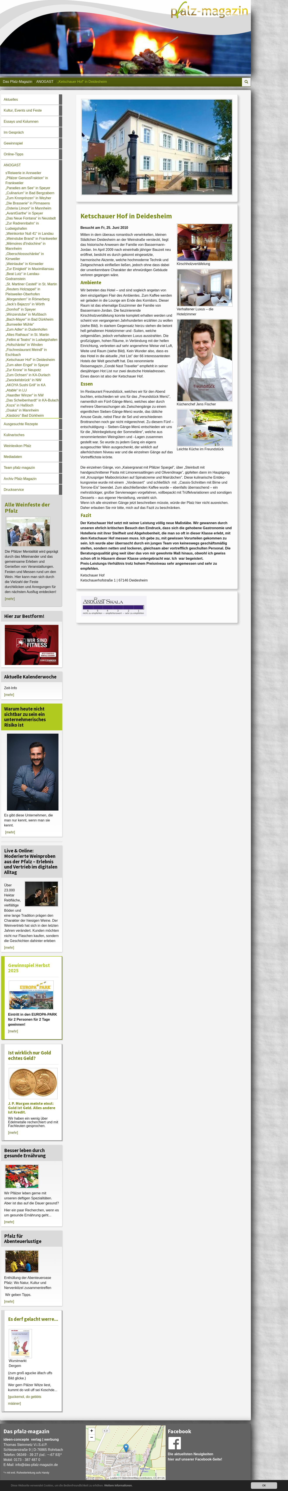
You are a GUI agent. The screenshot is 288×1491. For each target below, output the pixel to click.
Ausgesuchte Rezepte (21, 424)
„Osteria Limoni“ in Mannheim (28, 208)
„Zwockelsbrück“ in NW (23, 380)
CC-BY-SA (159, 1478)
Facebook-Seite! (208, 1459)
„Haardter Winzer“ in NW (24, 395)
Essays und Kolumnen (21, 121)
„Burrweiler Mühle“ (19, 324)
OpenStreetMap (130, 1478)
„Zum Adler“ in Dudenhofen (26, 329)
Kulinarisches (14, 435)
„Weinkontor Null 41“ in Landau (29, 233)
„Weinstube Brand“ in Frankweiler (31, 238)
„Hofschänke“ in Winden (24, 345)
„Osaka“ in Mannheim (22, 410)
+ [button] (91, 1431)
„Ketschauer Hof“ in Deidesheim (30, 360)
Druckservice (14, 489)
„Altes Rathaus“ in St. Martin (27, 335)
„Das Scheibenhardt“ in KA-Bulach (32, 400)
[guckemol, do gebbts (24, 1397)
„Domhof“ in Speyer (20, 309)
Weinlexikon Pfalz (17, 446)
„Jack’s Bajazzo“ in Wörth (25, 304)
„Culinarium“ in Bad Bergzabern (29, 193)
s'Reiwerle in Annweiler (23, 173)
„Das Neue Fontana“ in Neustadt (30, 218)
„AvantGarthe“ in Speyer (24, 213)
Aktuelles (11, 99)
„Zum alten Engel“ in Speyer (27, 365)
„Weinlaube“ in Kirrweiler (24, 264)
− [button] (91, 1438)
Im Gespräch (14, 132)
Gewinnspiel (13, 143)
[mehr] (10, 599)
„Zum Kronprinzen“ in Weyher (28, 198)
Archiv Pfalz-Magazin (20, 479)
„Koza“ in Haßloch (19, 405)
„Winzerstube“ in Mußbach (25, 314)
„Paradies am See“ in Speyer (27, 188)
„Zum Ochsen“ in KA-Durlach (27, 375)
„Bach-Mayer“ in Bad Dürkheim (29, 319)
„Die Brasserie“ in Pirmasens (27, 203)
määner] (14, 1403)
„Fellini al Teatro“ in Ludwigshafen (31, 340)
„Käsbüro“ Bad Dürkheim (24, 415)
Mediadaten (13, 457)
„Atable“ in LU (16, 390)
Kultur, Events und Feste (23, 110)
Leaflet (113, 1478)
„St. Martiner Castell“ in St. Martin (31, 284)
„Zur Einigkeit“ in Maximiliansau (29, 269)
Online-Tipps (13, 154)
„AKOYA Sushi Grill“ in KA (25, 385)
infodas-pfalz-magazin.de (36, 1465)
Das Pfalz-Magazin (17, 81)
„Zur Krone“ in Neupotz (23, 370)
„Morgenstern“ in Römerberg (27, 299)
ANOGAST (44, 81)
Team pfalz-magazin (19, 467)
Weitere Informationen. (118, 1485)
